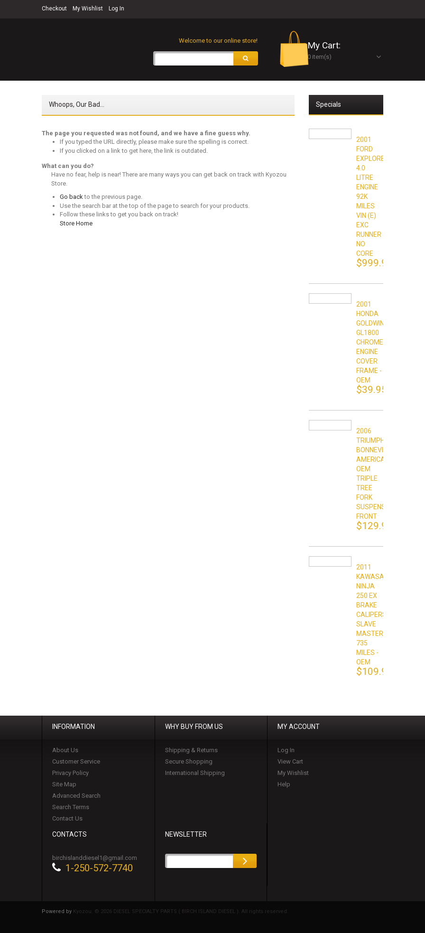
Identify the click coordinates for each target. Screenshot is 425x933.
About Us (65, 751)
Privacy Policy (70, 773)
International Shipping (195, 773)
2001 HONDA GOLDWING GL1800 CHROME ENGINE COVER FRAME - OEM (372, 343)
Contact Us (67, 819)
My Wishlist (88, 8)
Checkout (54, 8)
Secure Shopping (188, 762)
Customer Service (76, 762)
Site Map (64, 785)
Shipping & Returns (191, 751)
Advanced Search (76, 796)
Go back (71, 197)
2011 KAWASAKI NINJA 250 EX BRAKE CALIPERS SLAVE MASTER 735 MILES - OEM (372, 615)
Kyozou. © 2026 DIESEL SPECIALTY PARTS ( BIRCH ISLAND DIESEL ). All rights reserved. (180, 912)
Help (283, 785)
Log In (116, 8)
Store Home (76, 224)
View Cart (290, 762)
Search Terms (70, 808)
